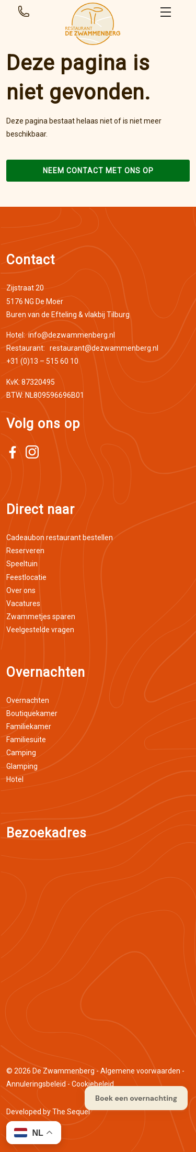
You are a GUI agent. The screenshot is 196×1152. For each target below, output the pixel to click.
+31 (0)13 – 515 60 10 (42, 361)
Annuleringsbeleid (36, 1084)
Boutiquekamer (31, 713)
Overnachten (27, 700)
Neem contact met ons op (98, 170)
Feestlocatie (26, 577)
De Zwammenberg (63, 1071)
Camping (21, 752)
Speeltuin (22, 564)
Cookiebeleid (93, 1084)
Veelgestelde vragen (40, 629)
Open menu (165, 12)
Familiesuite (26, 739)
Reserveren (25, 550)
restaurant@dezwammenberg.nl (82, 348)
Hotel (15, 779)
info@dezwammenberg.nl (60, 335)
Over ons (21, 590)
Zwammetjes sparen (40, 616)
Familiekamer (28, 726)
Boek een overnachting (136, 1098)
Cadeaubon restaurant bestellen (59, 537)
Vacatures (23, 603)
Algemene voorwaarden (140, 1071)
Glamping (22, 766)
